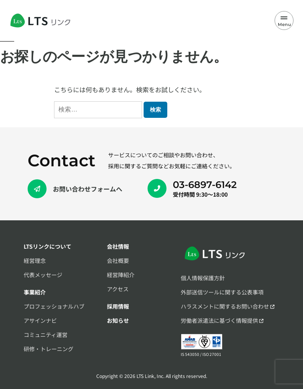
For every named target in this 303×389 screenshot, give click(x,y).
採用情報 (118, 306)
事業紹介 (35, 292)
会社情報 (118, 246)
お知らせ (118, 320)
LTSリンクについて (47, 246)
